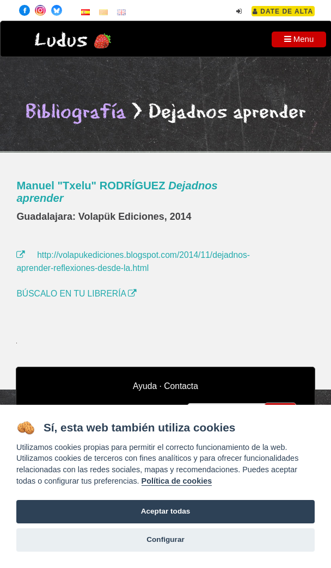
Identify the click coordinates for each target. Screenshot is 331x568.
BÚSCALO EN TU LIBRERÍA (76, 293)
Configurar (165, 539)
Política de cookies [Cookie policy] (177, 481)
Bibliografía (76, 112)
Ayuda (145, 386)
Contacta (181, 386)
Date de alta (283, 11)
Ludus (61, 40)
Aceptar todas (166, 511)
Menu (299, 39)
